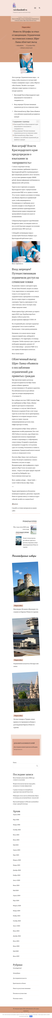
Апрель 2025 (16, 850)
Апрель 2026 (16, 814)
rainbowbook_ (20, 45)
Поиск (14, 762)
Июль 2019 (16, 956)
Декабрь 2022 (17, 936)
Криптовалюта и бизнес (19, 983)
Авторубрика (16, 973)
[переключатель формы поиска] (39, 8)
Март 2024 (16, 900)
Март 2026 (16, 819)
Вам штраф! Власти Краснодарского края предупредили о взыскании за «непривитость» (26, 126)
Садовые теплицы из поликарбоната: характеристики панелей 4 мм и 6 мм (23, 791)
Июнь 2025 (16, 840)
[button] (37, 121)
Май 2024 (16, 890)
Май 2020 (16, 951)
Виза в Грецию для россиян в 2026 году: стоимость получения (24, 779)
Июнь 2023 (16, 931)
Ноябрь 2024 (16, 875)
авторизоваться (18, 749)
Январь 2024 (16, 910)
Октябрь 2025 (17, 829)
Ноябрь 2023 (16, 916)
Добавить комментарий (26, 48)
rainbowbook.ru (20, 9)
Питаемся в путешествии (20, 993)
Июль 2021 (16, 941)
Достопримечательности (20, 978)
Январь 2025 (16, 865)
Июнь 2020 (16, 946)
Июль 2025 (16, 835)
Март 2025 (16, 855)
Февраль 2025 (17, 860)
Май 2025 (16, 845)
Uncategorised (17, 968)
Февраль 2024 (17, 905)
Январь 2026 (16, 824)
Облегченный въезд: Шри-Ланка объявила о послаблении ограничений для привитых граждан (26, 137)
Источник (15, 504)
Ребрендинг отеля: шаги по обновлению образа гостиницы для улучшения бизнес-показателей (26, 797)
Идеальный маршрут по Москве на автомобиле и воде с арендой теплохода (26, 803)
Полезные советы (26, 27)
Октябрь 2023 (17, 921)
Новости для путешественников (21, 988)
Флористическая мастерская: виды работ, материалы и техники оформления (24, 785)
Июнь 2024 (16, 885)
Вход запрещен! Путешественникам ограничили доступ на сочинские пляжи (25, 132)
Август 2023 (16, 926)
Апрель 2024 (16, 895)
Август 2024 (16, 880)
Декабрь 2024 (17, 870)
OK (31, 1016)
